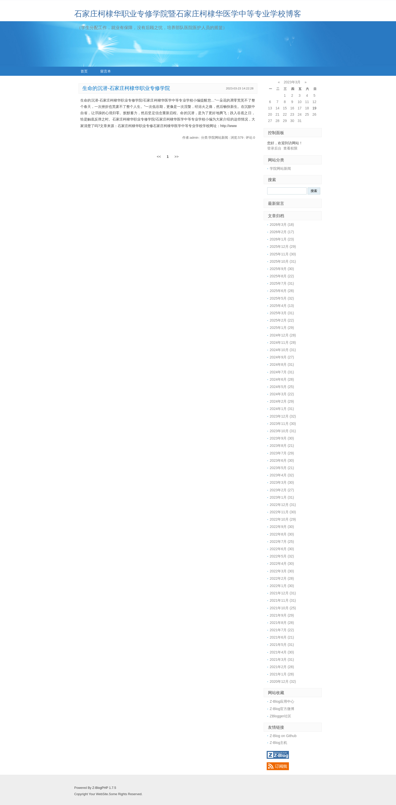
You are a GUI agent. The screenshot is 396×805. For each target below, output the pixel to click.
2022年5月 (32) (282, 556)
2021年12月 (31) (283, 593)
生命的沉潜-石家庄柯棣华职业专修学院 (126, 88)
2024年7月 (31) (282, 372)
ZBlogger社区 (280, 716)
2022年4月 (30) (282, 564)
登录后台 (274, 148)
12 (314, 102)
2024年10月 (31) (283, 350)
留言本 (105, 71)
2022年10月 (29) (283, 519)
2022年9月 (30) (282, 527)
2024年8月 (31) (282, 364)
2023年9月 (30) (282, 438)
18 (307, 108)
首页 (84, 71)
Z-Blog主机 (278, 743)
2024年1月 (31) (282, 409)
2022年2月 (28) (282, 578)
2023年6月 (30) (282, 460)
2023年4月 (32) (282, 475)
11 (307, 102)
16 (292, 108)
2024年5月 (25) (282, 387)
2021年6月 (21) (282, 637)
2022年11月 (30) (283, 512)
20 (270, 114)
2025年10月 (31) (283, 261)
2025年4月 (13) (282, 306)
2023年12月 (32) (283, 416)
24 (300, 114)
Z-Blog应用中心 (282, 701)
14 (278, 108)
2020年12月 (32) (283, 681)
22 (285, 114)
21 (278, 114)
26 (314, 114)
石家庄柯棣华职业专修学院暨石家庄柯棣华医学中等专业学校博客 (187, 13)
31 (300, 121)
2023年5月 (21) (282, 468)
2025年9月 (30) (282, 269)
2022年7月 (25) (282, 542)
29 (285, 121)
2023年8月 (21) (282, 446)
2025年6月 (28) (282, 291)
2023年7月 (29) (282, 453)
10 (300, 102)
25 (307, 114)
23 (292, 114)
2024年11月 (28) (283, 342)
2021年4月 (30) (282, 652)
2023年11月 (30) (283, 424)
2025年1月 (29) (282, 328)
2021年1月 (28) (282, 674)
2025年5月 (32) (282, 298)
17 (300, 108)
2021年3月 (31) (282, 659)
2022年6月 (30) (282, 549)
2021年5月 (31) (282, 645)
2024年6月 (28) (282, 379)
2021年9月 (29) (282, 615)
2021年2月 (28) (282, 667)
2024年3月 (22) (282, 394)
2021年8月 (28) (282, 623)
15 (285, 108)
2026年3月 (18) (282, 225)
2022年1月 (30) (282, 586)
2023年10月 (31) (283, 431)
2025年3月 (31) (282, 313)
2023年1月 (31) (282, 497)
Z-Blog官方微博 (282, 709)
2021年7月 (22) (282, 630)
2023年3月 (292, 82)
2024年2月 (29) (282, 401)
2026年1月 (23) (282, 239)
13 (270, 108)
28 (278, 121)
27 (270, 121)
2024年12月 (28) (283, 335)
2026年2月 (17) (282, 232)
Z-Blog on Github (283, 736)
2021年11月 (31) (283, 600)
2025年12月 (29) (283, 247)
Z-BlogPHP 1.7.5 (104, 788)
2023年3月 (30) (282, 482)
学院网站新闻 (280, 168)
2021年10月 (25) (283, 608)
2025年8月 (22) (282, 276)
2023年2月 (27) (282, 490)
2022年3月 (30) (282, 571)
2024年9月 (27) (282, 357)
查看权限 (290, 148)
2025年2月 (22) (282, 320)
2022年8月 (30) (282, 534)
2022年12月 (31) (283, 505)
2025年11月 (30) (283, 254)
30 (292, 121)
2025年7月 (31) (282, 283)
